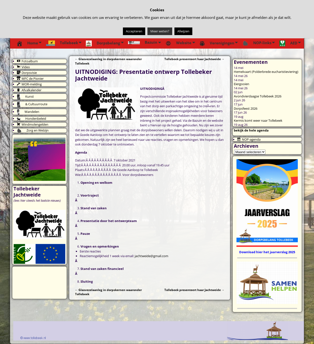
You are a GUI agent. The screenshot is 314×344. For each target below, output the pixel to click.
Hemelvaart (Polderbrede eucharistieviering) (266, 71)
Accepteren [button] (134, 31)
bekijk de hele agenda (251, 130)
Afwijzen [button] (183, 31)
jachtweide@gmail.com (151, 256)
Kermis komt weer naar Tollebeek (258, 120)
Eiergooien (241, 84)
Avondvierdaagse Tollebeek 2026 (257, 96)
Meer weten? (159, 31)
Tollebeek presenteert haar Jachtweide (194, 59)
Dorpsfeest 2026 (245, 108)
